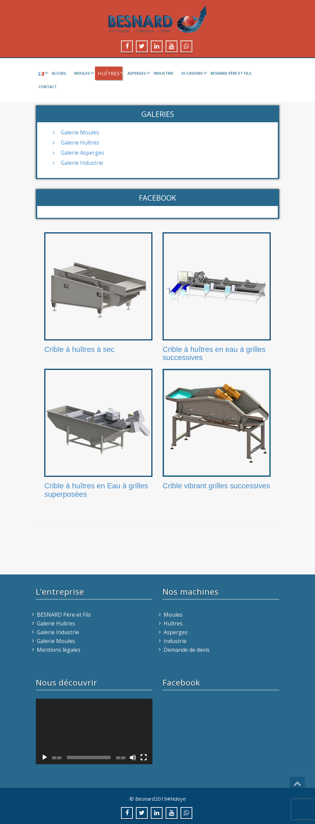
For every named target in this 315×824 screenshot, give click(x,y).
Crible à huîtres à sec (79, 349)
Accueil (59, 73)
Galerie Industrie (82, 162)
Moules (83, 73)
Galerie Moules (80, 132)
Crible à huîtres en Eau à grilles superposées (96, 490)
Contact (48, 86)
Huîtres (110, 73)
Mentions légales (58, 649)
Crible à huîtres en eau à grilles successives (214, 353)
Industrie (163, 73)
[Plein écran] (143, 757)
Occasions (193, 73)
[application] (94, 731)
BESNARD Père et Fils (231, 73)
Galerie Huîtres (80, 142)
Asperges (138, 73)
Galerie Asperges (82, 152)
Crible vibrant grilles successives (216, 486)
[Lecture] (44, 757)
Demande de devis (187, 649)
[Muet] (132, 757)
